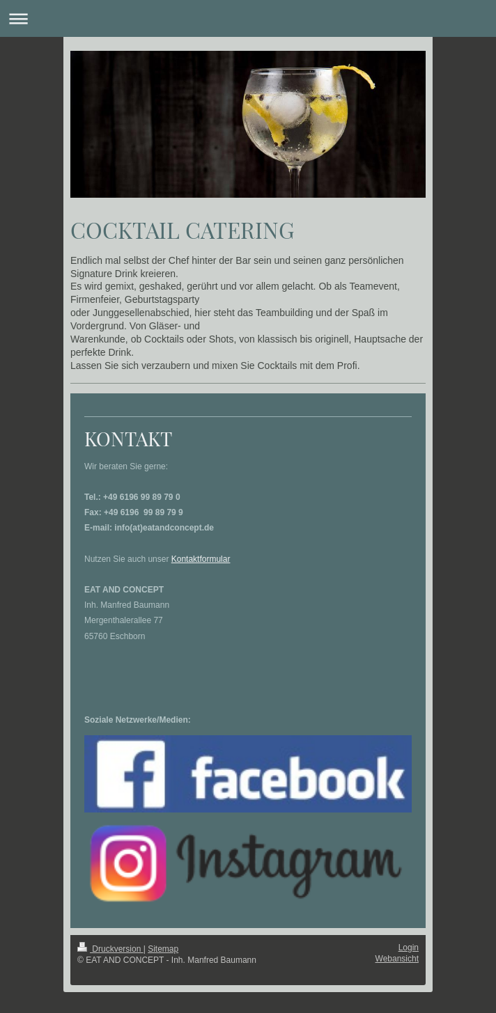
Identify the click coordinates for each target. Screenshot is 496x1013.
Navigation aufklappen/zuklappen (248, 18)
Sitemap (163, 949)
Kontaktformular (201, 559)
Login (408, 947)
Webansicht (397, 959)
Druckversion (110, 949)
